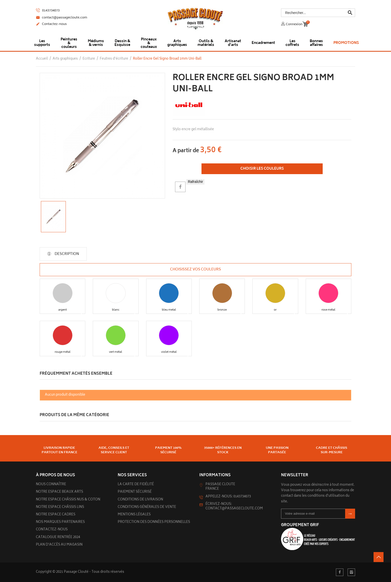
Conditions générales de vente (147, 507)
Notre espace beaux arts (59, 492)
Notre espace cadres (55, 515)
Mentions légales (134, 515)
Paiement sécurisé (135, 492)
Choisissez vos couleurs (195, 269)
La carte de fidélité (136, 484)
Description (66, 254)
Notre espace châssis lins (60, 507)
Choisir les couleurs (262, 169)
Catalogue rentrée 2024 (58, 537)
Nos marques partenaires (60, 522)
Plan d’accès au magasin (59, 545)
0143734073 (48, 10)
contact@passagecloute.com (61, 17)
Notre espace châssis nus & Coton (68, 500)
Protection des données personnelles (154, 522)
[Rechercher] (318, 12)
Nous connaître (51, 484)
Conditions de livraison (140, 500)
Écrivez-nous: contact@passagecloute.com (234, 506)
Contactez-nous (51, 24)
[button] (63, 293)
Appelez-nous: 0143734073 (228, 497)
